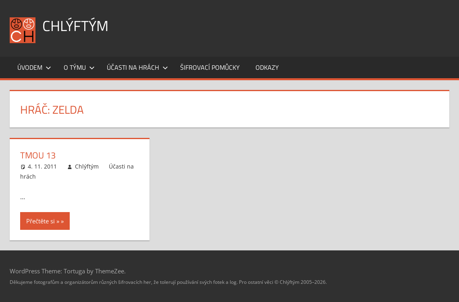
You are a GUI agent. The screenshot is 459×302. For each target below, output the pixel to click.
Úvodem (34, 67)
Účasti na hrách (137, 67)
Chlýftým (75, 26)
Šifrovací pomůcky (210, 67)
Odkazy (267, 67)
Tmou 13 (38, 155)
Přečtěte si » (42, 221)
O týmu (79, 67)
